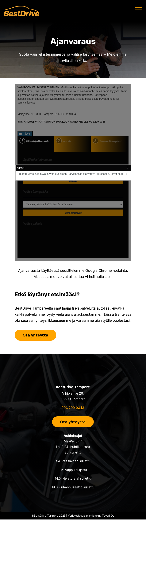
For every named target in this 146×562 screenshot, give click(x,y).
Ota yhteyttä (35, 335)
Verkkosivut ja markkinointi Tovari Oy (91, 515)
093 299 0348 (73, 408)
